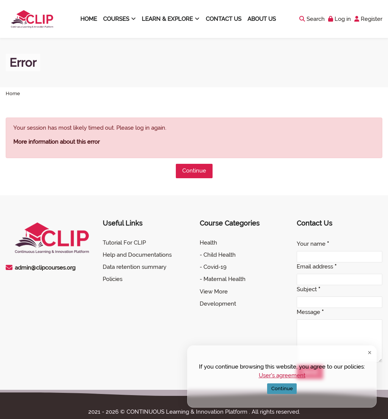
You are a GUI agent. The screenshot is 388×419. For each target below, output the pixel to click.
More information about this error (56, 141)
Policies (112, 279)
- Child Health (218, 254)
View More (214, 291)
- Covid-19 (213, 267)
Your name (313, 243)
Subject (308, 289)
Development (218, 303)
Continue (194, 170)
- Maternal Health (223, 279)
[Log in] (339, 19)
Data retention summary (134, 267)
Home (13, 93)
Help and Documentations (137, 254)
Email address (316, 266)
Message (310, 312)
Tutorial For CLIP (124, 242)
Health (208, 242)
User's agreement (282, 375)
